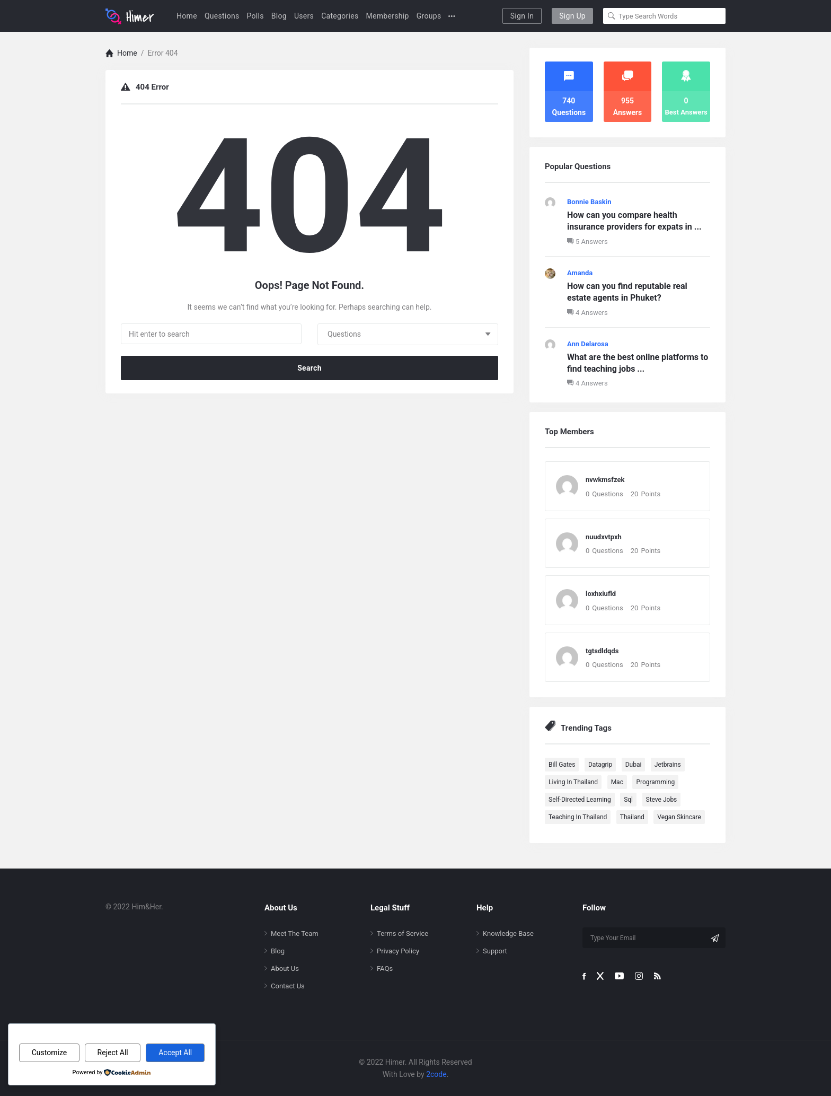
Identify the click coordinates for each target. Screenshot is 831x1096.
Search (309, 368)
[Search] (611, 16)
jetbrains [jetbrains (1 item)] (668, 764)
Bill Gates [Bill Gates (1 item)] (562, 764)
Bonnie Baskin (589, 202)
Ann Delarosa (587, 344)
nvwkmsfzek (605, 480)
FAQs (385, 968)
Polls (255, 16)
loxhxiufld (601, 594)
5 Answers (587, 241)
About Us (285, 968)
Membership (387, 16)
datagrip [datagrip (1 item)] (600, 764)
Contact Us (288, 986)
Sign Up (572, 16)
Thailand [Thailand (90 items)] (632, 817)
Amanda (580, 273)
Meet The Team (295, 933)
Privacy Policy (398, 951)
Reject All (113, 1052)
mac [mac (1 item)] (617, 782)
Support (495, 951)
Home (186, 16)
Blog (279, 16)
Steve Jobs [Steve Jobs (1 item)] (661, 799)
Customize (49, 1052)
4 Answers (587, 313)
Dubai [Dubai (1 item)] (633, 764)
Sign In (522, 16)
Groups (429, 16)
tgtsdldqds (602, 651)
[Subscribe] (715, 938)
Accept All (175, 1052)
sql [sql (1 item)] (628, 799)
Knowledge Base (508, 933)
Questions (222, 16)
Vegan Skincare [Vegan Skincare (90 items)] (679, 817)
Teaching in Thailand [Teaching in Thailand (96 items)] (578, 817)
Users (304, 16)
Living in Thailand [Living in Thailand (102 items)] (573, 782)
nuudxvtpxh (604, 537)
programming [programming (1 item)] (655, 782)
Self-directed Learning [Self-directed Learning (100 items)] (580, 799)
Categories (339, 16)
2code (436, 1074)
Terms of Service (402, 933)
